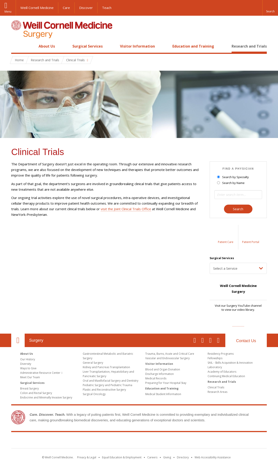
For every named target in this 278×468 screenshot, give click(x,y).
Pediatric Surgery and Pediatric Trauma (107, 385)
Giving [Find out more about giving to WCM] (167, 457)
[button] (270, 8)
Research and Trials (249, 46)
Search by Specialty (233, 177)
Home (16, 46)
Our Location (18, 340)
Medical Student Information (163, 394)
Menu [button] (7, 11)
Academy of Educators (222, 372)
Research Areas (217, 392)
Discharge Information (159, 374)
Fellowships (215, 358)
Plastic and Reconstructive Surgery (104, 389)
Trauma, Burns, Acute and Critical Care (169, 354)
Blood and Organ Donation (162, 369)
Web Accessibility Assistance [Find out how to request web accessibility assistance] (213, 457)
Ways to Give (28, 368)
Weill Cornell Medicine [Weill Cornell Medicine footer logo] (106, 441)
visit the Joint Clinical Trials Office (126, 209)
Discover (86, 7)
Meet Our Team (30, 377)
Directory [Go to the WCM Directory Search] (183, 457)
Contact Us (246, 341)
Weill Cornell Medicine (37, 7)
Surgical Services (87, 46)
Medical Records (155, 378)
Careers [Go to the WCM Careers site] (152, 457)
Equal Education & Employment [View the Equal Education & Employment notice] (121, 457)
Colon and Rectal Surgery (36, 393)
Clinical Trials (216, 387)
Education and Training (193, 46)
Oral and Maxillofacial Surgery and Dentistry (110, 381)
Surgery (36, 340)
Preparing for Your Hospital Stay (165, 383)
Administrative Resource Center (40, 373)
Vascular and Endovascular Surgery (167, 358)
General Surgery (93, 363)
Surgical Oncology (94, 394)
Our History (27, 359)
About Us (47, 46)
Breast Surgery (29, 388)
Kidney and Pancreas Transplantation (106, 367)
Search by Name (231, 183)
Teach (106, 7)
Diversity (25, 364)
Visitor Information (137, 46)
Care (66, 7)
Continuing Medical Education (226, 376)
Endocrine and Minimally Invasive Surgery (46, 397)
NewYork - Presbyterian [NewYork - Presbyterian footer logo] (176, 441)
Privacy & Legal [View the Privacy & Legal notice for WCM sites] (86, 457)
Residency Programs (221, 354)
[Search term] (238, 194)
